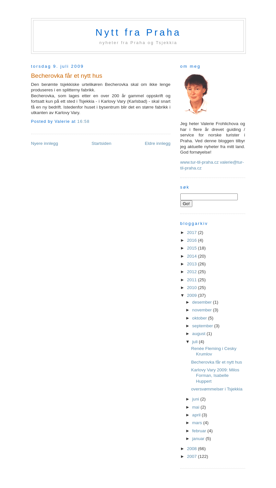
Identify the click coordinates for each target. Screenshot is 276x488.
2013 (192, 263)
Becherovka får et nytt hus (66, 75)
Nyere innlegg (44, 143)
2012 (192, 271)
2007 (192, 456)
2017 (192, 232)
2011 (192, 279)
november (202, 310)
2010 (192, 287)
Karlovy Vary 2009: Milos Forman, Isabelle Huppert (215, 375)
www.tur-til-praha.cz (199, 162)
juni (196, 399)
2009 (192, 295)
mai (196, 407)
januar (199, 438)
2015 (192, 248)
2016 (192, 240)
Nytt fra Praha (138, 32)
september (203, 325)
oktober (200, 318)
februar (200, 430)
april (197, 414)
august (199, 333)
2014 (192, 256)
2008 (192, 448)
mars (197, 422)
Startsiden (101, 143)
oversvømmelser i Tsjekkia (216, 389)
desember (202, 302)
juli (195, 341)
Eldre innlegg (158, 143)
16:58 (83, 121)
